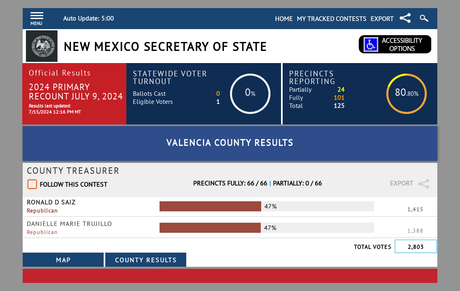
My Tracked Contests (331, 19)
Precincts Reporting (312, 77)
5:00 (107, 18)
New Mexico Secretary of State (165, 46)
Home (284, 19)
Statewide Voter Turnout (170, 77)
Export (382, 19)
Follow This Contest (73, 184)
